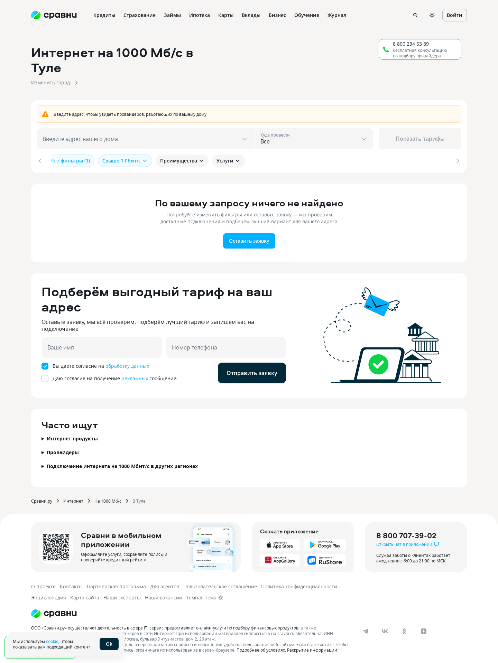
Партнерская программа (116, 585)
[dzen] (423, 630)
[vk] (384, 630)
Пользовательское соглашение (220, 585)
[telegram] (365, 630)
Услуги (228, 160)
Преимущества (182, 160)
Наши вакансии (163, 597)
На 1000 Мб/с (107, 500)
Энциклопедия (48, 597)
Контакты (71, 585)
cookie (52, 641)
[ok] (404, 630)
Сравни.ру (41, 500)
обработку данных (127, 365)
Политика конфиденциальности (299, 585)
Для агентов (164, 585)
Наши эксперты (122, 597)
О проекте (43, 585)
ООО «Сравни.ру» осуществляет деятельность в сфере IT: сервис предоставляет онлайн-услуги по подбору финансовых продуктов (164, 627)
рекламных (134, 377)
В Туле (139, 500)
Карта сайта (84, 597)
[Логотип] (54, 613)
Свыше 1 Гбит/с (125, 160)
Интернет (73, 500)
